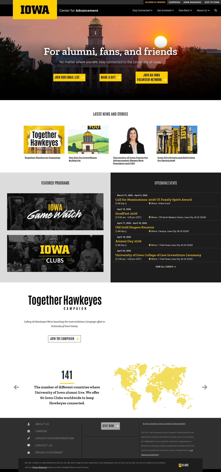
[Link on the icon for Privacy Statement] (28, 452)
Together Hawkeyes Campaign (42, 157)
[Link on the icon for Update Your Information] (28, 438)
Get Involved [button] (165, 10)
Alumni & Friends (155, 2)
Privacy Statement (39, 467)
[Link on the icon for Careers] (28, 431)
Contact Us (43, 445)
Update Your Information (54, 438)
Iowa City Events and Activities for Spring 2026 (176, 159)
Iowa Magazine (192, 2)
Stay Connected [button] (142, 10)
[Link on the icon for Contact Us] (28, 445)
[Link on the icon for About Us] (28, 424)
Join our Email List (67, 77)
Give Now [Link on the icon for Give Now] (108, 426)
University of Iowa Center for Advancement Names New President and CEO (130, 160)
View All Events (166, 267)
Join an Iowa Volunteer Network (149, 77)
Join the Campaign (62, 338)
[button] (215, 10)
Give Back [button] (185, 10)
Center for (78, 10)
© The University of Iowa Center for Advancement (164, 423)
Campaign (174, 2)
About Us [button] (203, 10)
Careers (41, 431)
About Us (42, 424)
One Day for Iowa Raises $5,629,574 (83, 159)
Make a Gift (108, 77)
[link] (44, 140)
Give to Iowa (212, 2)
